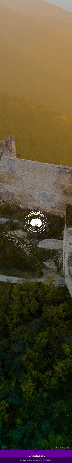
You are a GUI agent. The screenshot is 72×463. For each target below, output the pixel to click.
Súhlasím (47, 460)
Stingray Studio (66, 447)
